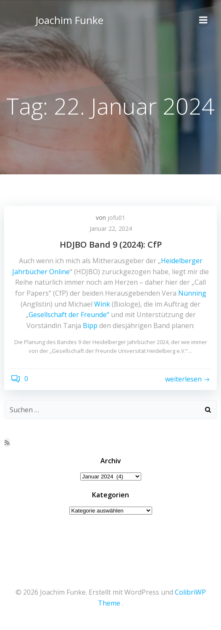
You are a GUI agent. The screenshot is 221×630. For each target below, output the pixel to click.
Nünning (192, 293)
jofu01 (116, 218)
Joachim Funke (69, 20)
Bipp (90, 325)
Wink (102, 304)
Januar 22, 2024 (110, 228)
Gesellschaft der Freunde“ (69, 314)
